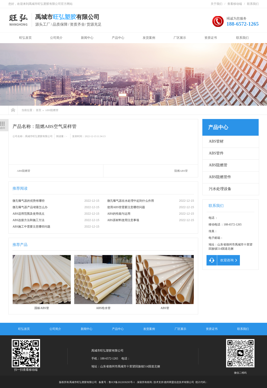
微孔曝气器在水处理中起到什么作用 (130, 200)
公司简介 (56, 37)
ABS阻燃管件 (220, 177)
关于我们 (216, 3)
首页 (38, 110)
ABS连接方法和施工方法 (28, 220)
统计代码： (201, 382)
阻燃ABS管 (181, 170)
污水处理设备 (220, 189)
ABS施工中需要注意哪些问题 (31, 226)
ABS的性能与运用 (118, 213)
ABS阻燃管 (51, 110)
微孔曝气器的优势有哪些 (29, 200)
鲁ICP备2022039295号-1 (122, 382)
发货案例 (149, 37)
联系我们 (253, 3)
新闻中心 (87, 37)
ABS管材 (216, 141)
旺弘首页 (25, 37)
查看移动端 (234, 3)
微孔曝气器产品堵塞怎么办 (30, 207)
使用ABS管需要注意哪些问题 (126, 207)
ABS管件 (216, 153)
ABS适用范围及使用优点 (28, 213)
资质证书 (210, 37)
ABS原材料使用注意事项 (123, 220)
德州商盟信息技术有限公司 (179, 382)
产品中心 (118, 37)
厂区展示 (180, 37)
